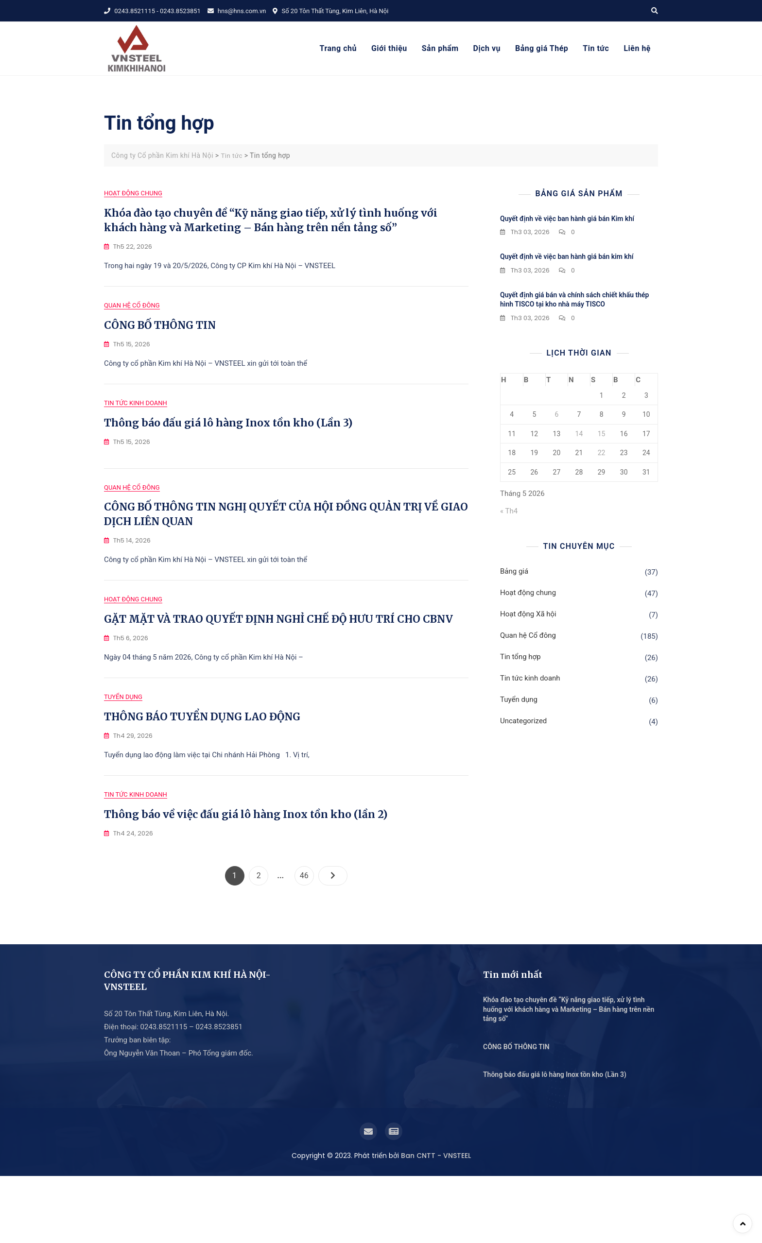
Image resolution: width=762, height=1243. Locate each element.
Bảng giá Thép (541, 48)
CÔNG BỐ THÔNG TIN (160, 336)
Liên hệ (637, 48)
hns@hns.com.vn (237, 11)
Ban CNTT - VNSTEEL (436, 1222)
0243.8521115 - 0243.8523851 (152, 11)
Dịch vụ (487, 48)
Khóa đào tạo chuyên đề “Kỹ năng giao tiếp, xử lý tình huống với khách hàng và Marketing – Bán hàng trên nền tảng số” (568, 1076)
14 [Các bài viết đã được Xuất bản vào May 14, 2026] (579, 434)
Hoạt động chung (133, 193)
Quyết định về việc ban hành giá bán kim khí (566, 256)
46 (306, 940)
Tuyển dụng (123, 752)
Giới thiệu (389, 48)
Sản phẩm (440, 48)
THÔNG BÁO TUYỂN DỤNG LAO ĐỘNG (202, 772)
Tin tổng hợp (520, 656)
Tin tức (596, 48)
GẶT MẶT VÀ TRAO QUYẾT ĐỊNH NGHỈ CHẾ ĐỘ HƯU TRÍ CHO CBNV (278, 663)
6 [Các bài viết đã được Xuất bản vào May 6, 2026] (556, 414)
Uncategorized (523, 720)
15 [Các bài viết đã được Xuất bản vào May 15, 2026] (602, 434)
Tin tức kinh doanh (135, 425)
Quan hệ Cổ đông (132, 316)
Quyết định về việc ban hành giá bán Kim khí (567, 218)
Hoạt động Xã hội (528, 614)
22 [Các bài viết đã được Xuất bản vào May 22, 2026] (602, 453)
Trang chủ (338, 48)
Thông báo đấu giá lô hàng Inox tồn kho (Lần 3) (228, 445)
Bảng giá (514, 571)
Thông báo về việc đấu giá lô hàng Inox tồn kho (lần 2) (245, 881)
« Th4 (509, 511)
